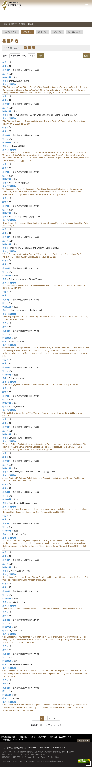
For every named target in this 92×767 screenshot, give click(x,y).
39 (10, 649)
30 (10, 363)
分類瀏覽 (22, 24)
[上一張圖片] (83, 18)
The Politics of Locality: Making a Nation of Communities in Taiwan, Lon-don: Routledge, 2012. (42, 608)
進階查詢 (57, 32)
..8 (54, 718)
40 (10, 683)
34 (10, 488)
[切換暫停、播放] (78, 18)
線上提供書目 (74, 32)
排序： (6, 55)
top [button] (88, 763)
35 (10, 519)
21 (10, 66)
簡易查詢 (42, 32)
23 (10, 131)
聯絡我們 (42, 737)
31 (10, 392)
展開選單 (83, 740)
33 (10, 457)
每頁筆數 (34, 725)
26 (10, 233)
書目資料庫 (13, 24)
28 (10, 295)
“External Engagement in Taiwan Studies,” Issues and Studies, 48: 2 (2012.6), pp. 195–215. (41, 384)
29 (10, 326)
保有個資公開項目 (27, 737)
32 (10, 423)
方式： (25, 55)
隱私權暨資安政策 (9, 737)
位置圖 (70, 752)
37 (10, 587)
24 (10, 168)
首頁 (5, 24)
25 (10, 202)
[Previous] (34, 718)
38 (10, 616)
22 (10, 100)
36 (10, 556)
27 (10, 264)
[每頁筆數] (43, 725)
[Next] (58, 718)
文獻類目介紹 (10, 32)
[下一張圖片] (88, 18)
